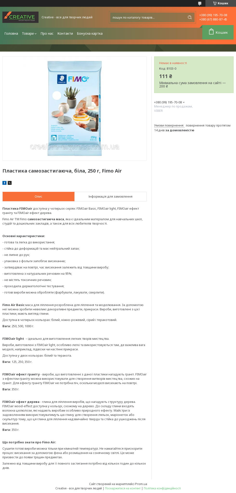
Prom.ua (141, 484)
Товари (28, 33)
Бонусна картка (90, 33)
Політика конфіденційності (162, 488)
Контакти (65, 33)
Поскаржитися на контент (123, 488)
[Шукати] (190, 17)
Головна (11, 33)
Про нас (46, 33)
